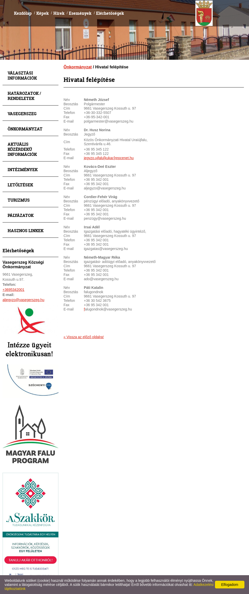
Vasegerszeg (22, 113)
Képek (42, 13)
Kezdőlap (23, 13)
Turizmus (19, 200)
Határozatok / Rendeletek (24, 96)
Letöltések (20, 184)
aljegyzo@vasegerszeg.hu (23, 300)
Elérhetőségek (110, 13)
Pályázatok (21, 215)
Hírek (59, 13)
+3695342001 (13, 290)
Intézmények (23, 169)
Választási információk (22, 75)
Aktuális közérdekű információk (22, 149)
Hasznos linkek (25, 230)
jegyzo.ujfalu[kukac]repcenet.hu (109, 158)
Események (80, 13)
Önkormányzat (25, 128)
